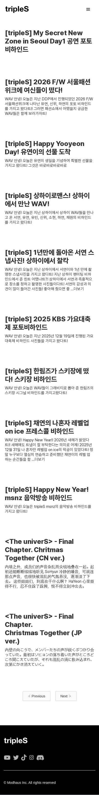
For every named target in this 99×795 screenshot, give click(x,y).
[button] (88, 9)
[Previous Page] (36, 696)
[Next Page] (66, 696)
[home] (17, 9)
